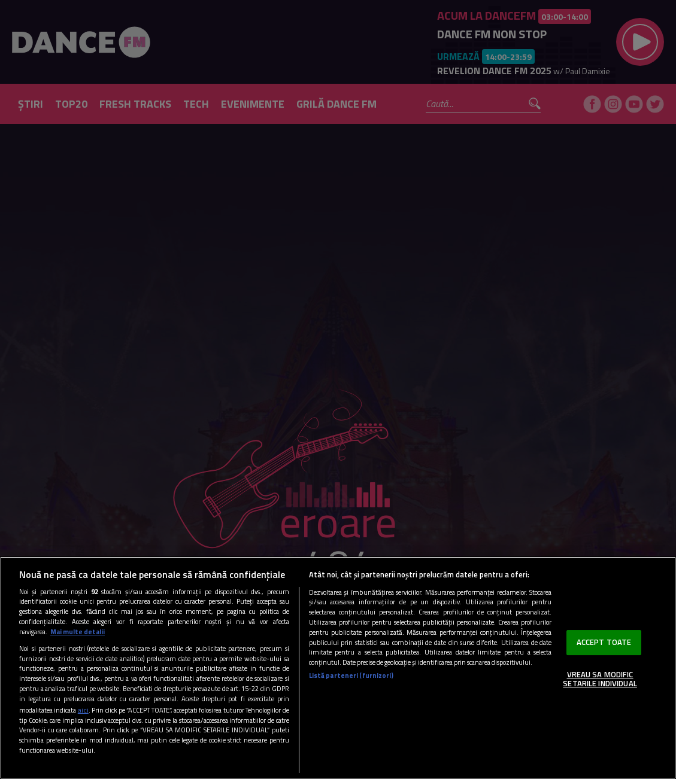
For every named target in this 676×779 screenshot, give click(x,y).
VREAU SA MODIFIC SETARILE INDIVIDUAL (599, 679)
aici (83, 710)
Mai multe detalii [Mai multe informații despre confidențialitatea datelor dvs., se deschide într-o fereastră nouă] (77, 631)
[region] (338, 667)
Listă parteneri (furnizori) (351, 675)
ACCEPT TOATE (604, 642)
